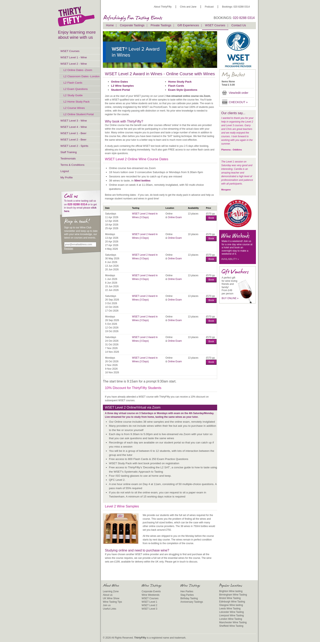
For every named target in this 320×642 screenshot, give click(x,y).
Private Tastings (161, 25)
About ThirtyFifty (163, 6)
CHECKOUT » (238, 102)
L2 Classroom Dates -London (81, 76)
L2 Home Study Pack (76, 101)
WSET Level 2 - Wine (73, 63)
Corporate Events (151, 591)
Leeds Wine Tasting (230, 608)
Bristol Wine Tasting (230, 598)
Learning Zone (111, 591)
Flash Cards (176, 85)
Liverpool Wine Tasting (231, 615)
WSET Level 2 (149, 605)
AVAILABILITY (230, 259)
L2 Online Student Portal (78, 114)
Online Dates (119, 81)
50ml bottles (142, 180)
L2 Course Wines (74, 107)
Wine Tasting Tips (112, 601)
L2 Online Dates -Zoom (77, 70)
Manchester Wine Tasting (233, 622)
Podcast (209, 6)
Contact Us (238, 25)
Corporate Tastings (132, 25)
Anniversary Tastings (191, 601)
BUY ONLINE (230, 298)
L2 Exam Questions (75, 89)
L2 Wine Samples (122, 85)
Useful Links (109, 608)
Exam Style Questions (182, 89)
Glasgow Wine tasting (231, 605)
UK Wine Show (111, 598)
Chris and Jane (188, 6)
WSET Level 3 (149, 608)
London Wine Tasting (230, 619)
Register (68, 248)
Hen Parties (186, 591)
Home (110, 25)
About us (107, 594)
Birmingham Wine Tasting (233, 594)
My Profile (66, 177)
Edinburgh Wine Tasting (232, 601)
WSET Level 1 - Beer (73, 133)
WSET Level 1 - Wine (73, 57)
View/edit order (238, 92)
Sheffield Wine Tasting (231, 625)
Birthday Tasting (189, 598)
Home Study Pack (180, 81)
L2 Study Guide (73, 95)
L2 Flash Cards (72, 82)
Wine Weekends (150, 594)
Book (211, 218)
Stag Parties (187, 594)
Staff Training (68, 152)
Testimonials (68, 158)
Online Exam (175, 217)
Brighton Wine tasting (230, 591)
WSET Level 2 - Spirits (74, 145)
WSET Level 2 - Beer (73, 139)
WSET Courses (69, 51)
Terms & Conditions (72, 164)
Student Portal (120, 89)
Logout (64, 171)
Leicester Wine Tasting (231, 612)
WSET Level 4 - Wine (73, 126)
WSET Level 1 (149, 601)
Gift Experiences (188, 25)
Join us (107, 605)
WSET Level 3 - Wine (73, 120)
